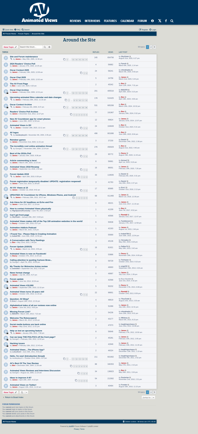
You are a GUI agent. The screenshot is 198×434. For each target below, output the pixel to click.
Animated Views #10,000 (21, 285)
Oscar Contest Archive (21, 104)
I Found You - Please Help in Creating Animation (33, 234)
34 (79, 107)
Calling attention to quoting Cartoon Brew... (31, 260)
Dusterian (125, 377)
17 (86, 60)
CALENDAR (127, 21)
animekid (16, 268)
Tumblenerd (126, 221)
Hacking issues (17, 343)
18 (83, 149)
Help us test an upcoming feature (26, 331)
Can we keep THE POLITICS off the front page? (33, 337)
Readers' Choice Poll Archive (24, 112)
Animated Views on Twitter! (23, 385)
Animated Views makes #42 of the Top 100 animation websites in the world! (46, 221)
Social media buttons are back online (28, 324)
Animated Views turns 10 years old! (27, 292)
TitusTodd (125, 299)
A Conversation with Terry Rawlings (27, 240)
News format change (20, 273)
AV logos (14, 132)
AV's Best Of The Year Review (24, 363)
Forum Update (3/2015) (21, 246)
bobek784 (16, 236)
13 (73, 60)
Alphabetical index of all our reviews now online (33, 305)
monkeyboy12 (21, 135)
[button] (154, 47)
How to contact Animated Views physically (30, 208)
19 (86, 149)
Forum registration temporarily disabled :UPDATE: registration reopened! (45, 181)
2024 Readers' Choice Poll (22, 64)
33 (76, 107)
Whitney (124, 318)
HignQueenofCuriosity (21, 211)
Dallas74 (124, 246)
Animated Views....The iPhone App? (27, 350)
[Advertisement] (119, 9)
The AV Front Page (19, 84)
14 (76, 60)
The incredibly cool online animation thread (31, 146)
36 (86, 107)
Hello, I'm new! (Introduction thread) (27, 356)
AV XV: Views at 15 (19, 188)
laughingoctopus (128, 324)
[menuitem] (17, 30)
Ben (13, 86)
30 (73, 135)
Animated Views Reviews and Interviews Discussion (35, 370)
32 (73, 107)
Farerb (123, 63)
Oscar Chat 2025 (18, 77)
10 (73, 93)
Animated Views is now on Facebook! (28, 254)
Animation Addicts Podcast (23, 227)
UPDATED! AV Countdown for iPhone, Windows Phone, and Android (43, 195)
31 (76, 135)
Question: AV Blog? (19, 299)
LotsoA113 (16, 352)
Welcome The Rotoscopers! (23, 318)
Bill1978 (124, 90)
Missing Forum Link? (20, 312)
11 (76, 93)
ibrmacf (124, 160)
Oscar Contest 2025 (19, 70)
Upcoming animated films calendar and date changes (35, 97)
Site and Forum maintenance (24, 56)
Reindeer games (18, 140)
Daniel (123, 139)
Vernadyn (125, 240)
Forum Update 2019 (19, 174)
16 (83, 60)
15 (79, 60)
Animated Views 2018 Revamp (24, 167)
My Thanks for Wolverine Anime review (29, 266)
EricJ (123, 187)
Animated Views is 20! (20, 125)
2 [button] (151, 47)
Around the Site (79, 39)
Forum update (17, 279)
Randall (124, 215)
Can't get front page (19, 215)
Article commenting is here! (23, 160)
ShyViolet (125, 56)
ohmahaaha (126, 70)
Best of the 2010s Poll (20, 153)
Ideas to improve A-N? (20, 378)
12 (79, 93)
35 (83, 107)
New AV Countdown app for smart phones (30, 119)
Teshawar (125, 260)
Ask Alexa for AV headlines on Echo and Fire (31, 202)
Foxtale (124, 385)
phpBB (71, 426)
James (18, 59)
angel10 (124, 266)
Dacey (123, 153)
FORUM (142, 21)
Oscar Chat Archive (19, 90)
